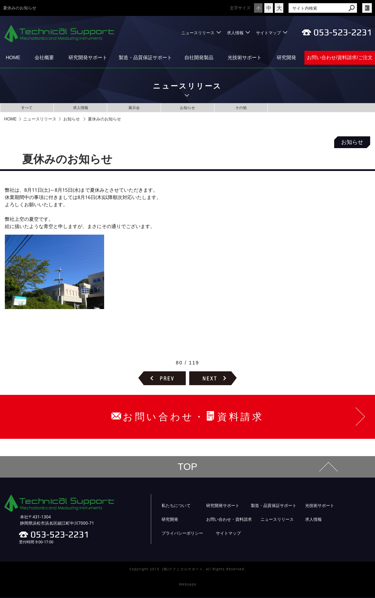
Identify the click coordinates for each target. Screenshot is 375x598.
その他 (241, 108)
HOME (13, 57)
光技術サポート (245, 57)
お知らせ (187, 108)
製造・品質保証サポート (145, 57)
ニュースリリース (197, 33)
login (367, 8)
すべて (27, 108)
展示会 (134, 108)
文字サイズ (240, 8)
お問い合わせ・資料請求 (229, 520)
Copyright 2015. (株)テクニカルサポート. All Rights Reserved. (187, 570)
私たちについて (176, 506)
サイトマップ (268, 33)
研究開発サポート (87, 57)
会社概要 (44, 57)
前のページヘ (162, 379)
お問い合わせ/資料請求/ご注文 (340, 57)
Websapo (187, 585)
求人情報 (235, 33)
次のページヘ (213, 379)
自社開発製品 (198, 57)
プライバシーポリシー (182, 534)
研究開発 (286, 57)
